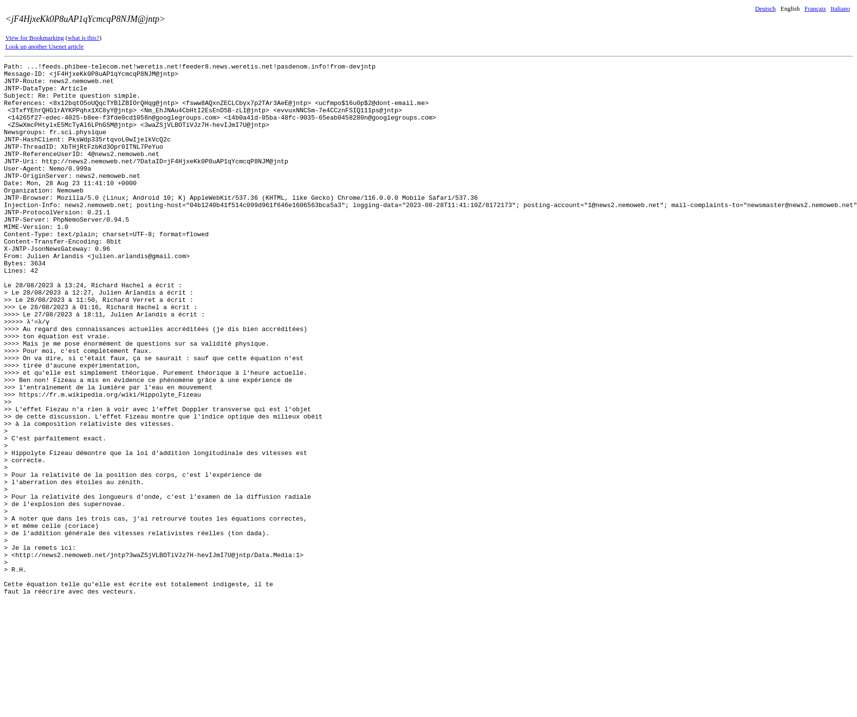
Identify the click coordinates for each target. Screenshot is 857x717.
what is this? (83, 37)
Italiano (840, 8)
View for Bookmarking (34, 37)
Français (815, 8)
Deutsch (765, 8)
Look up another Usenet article (44, 46)
